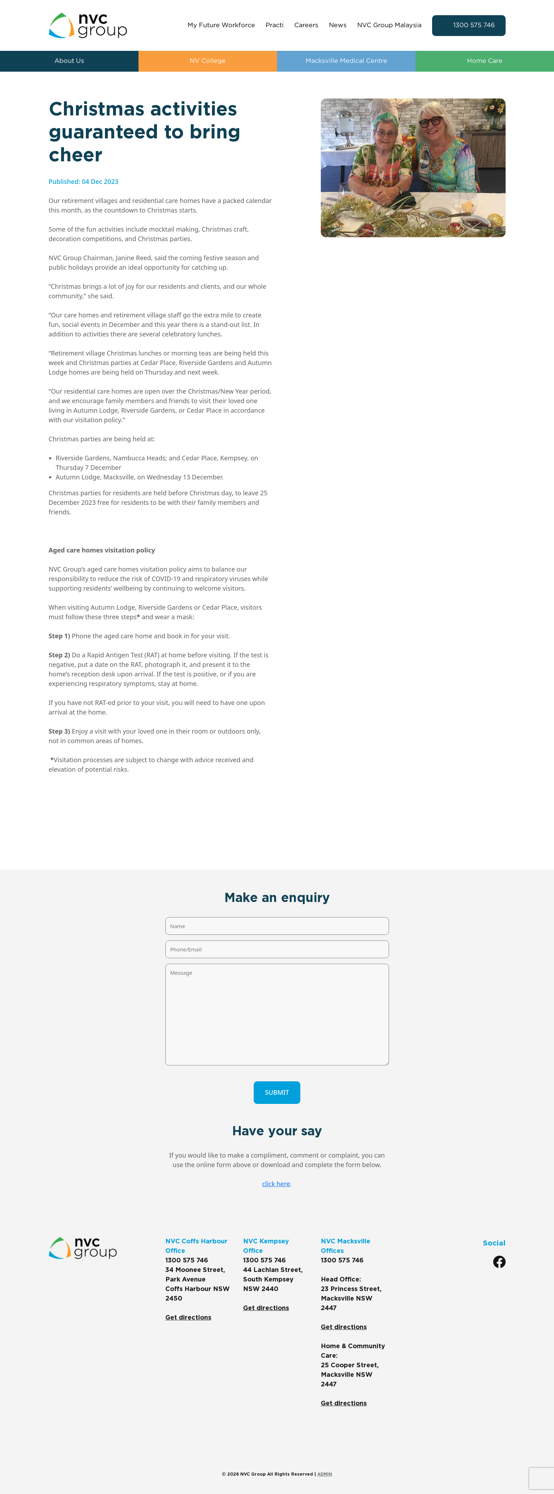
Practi (275, 25)
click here (276, 1183)
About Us (69, 61)
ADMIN (324, 1474)
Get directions (188, 1318)
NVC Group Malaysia (389, 25)
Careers (306, 25)
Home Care (484, 61)
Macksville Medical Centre (346, 61)
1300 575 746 (474, 25)
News (338, 25)
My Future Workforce (221, 25)
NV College (208, 61)
